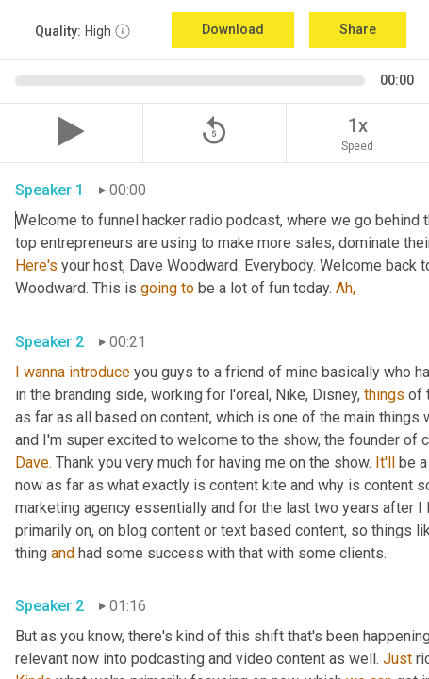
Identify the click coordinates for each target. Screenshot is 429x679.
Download (233, 29)
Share (357, 29)
